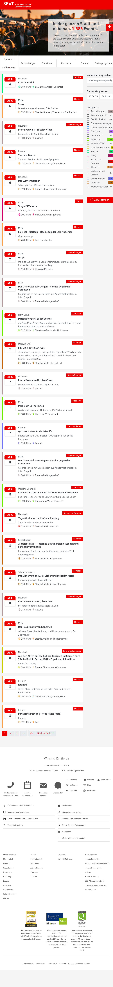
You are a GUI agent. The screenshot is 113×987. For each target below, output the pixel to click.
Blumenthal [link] (8, 859)
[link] (109, 27)
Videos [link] (88, 872)
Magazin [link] (61, 855)
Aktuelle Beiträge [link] (65, 859)
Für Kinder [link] (47, 63)
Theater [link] (85, 63)
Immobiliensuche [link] (92, 859)
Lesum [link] (6, 881)
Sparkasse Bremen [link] (9, 63)
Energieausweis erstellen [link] (95, 885)
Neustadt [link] (7, 885)
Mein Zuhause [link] (91, 855)
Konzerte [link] (66, 63)
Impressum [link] (40, 964)
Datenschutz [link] (28, 964)
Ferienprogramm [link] (103, 63)
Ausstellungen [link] (28, 63)
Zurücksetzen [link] (101, 199)
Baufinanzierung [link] (92, 877)
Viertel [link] (6, 898)
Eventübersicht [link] (36, 859)
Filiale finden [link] (90, 890)
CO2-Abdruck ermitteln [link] (94, 881)
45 (31, 733)
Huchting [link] (7, 877)
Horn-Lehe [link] (7, 872)
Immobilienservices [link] (93, 868)
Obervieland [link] (8, 890)
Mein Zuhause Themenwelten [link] (97, 864)
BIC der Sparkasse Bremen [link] (79, 964)
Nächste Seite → (45, 733)
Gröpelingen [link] (8, 868)
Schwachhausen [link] (10, 894)
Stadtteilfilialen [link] (9, 855)
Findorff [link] (6, 864)
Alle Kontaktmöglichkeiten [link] (73, 771)
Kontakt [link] (62, 964)
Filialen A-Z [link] (52, 964)
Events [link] (33, 855)
